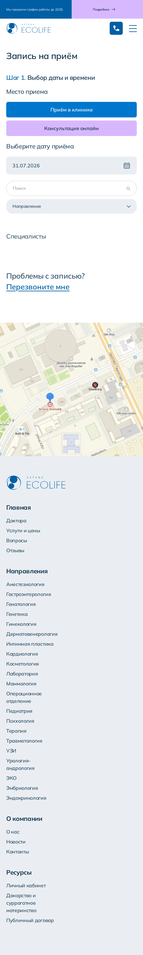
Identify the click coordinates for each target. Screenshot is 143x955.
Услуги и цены (23, 530)
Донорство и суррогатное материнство (21, 902)
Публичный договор (30, 920)
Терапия (16, 731)
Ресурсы (19, 872)
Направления (26, 571)
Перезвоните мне (37, 286)
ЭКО (11, 778)
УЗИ (11, 751)
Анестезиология (25, 584)
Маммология (21, 683)
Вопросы (16, 540)
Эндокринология (26, 798)
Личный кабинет (26, 885)
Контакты (17, 851)
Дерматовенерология (31, 634)
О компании (24, 818)
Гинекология (21, 624)
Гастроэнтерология (28, 594)
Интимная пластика (30, 644)
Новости (16, 842)
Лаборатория (22, 674)
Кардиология (22, 654)
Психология (20, 721)
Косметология (22, 664)
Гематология (21, 604)
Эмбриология (22, 788)
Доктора (16, 520)
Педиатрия (19, 711)
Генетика (16, 614)
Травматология (24, 741)
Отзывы (15, 550)
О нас (12, 832)
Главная (18, 507)
